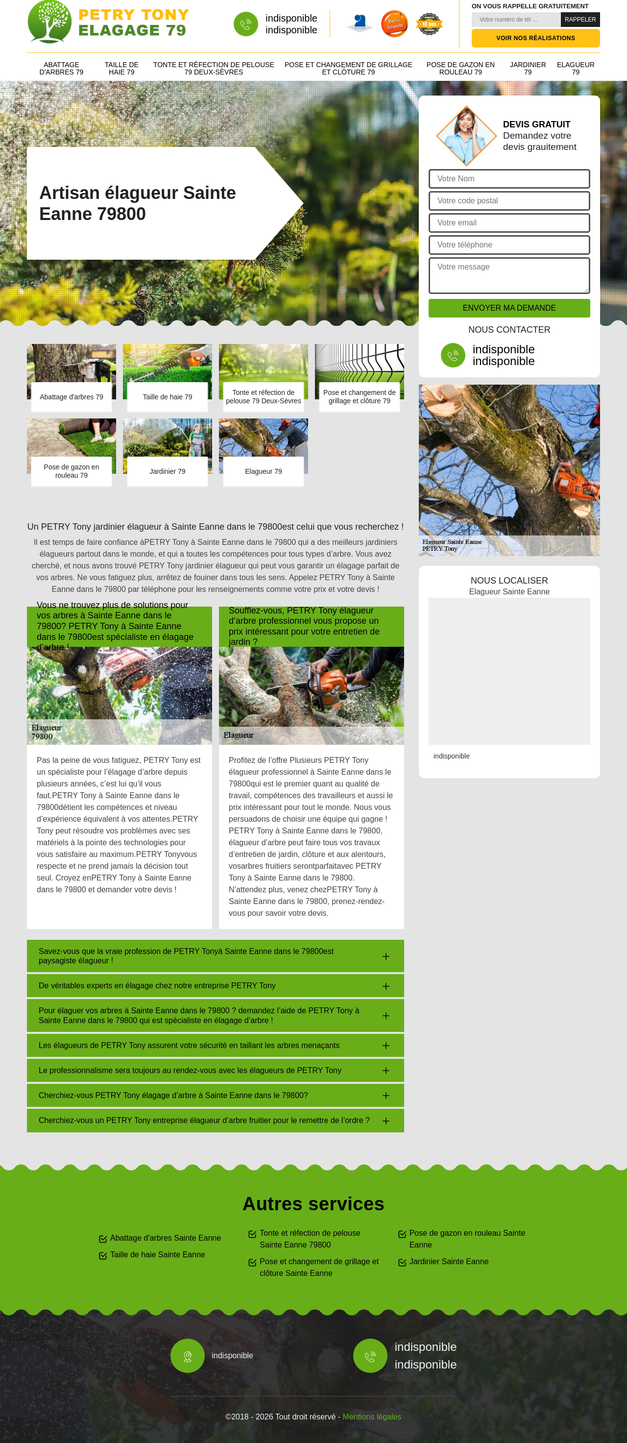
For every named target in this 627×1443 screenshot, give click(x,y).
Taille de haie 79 (122, 68)
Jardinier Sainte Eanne (449, 1261)
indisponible (291, 18)
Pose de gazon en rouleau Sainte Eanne (468, 1239)
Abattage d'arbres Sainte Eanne (165, 1238)
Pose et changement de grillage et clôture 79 (348, 68)
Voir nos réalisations (536, 38)
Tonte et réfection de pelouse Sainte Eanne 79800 (310, 1239)
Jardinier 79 (528, 68)
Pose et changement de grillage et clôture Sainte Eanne (319, 1267)
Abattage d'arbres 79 (62, 68)
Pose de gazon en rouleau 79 (461, 68)
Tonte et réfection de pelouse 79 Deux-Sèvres (213, 68)
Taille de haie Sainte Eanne (157, 1254)
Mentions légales (372, 1417)
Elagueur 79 (576, 68)
